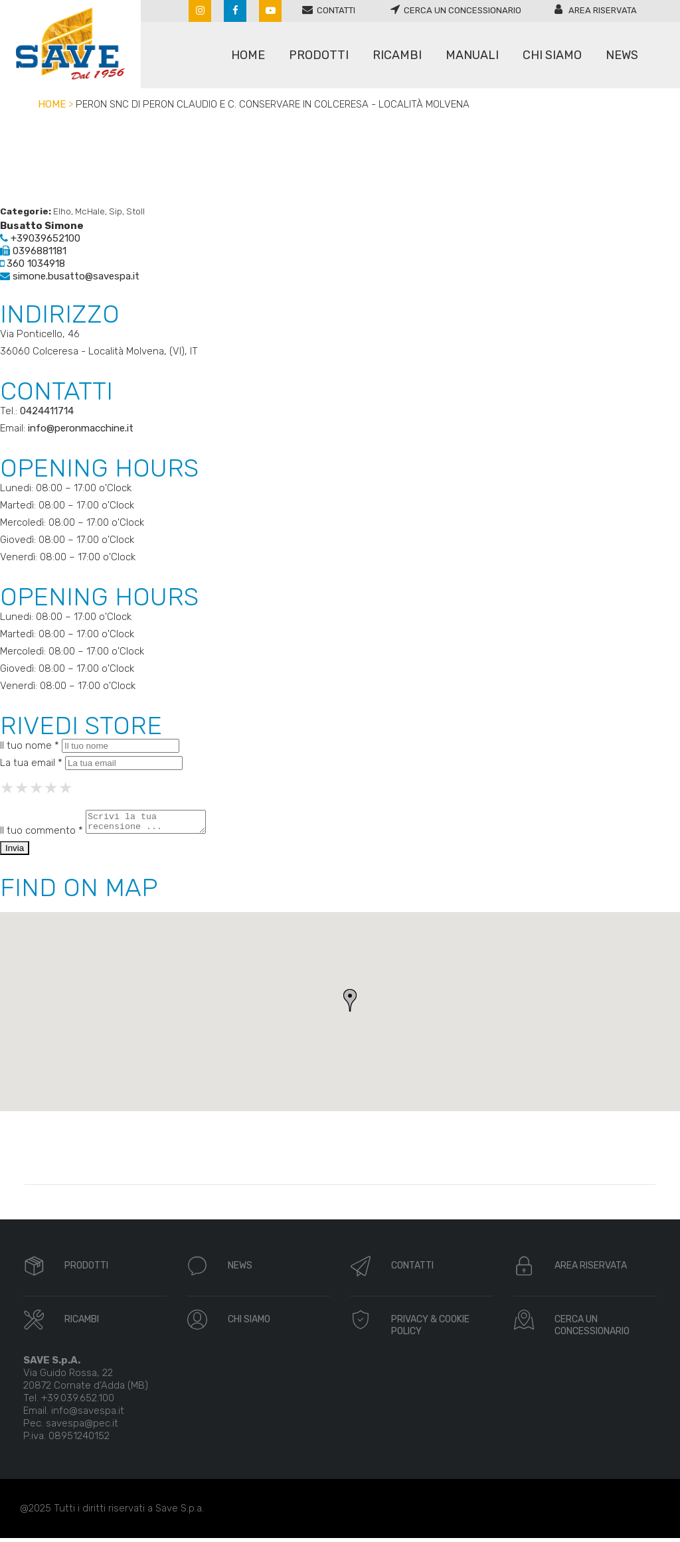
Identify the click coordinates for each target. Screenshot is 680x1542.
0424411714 (47, 411)
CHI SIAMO (249, 1323)
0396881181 (33, 251)
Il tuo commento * (41, 834)
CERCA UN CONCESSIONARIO (592, 1329)
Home (52, 104)
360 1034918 (32, 264)
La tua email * (31, 763)
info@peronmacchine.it (80, 428)
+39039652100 (40, 238)
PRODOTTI (86, 1269)
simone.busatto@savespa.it (69, 276)
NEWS (240, 1269)
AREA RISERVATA (590, 1269)
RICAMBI (81, 1323)
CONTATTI (412, 1269)
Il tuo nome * (29, 745)
